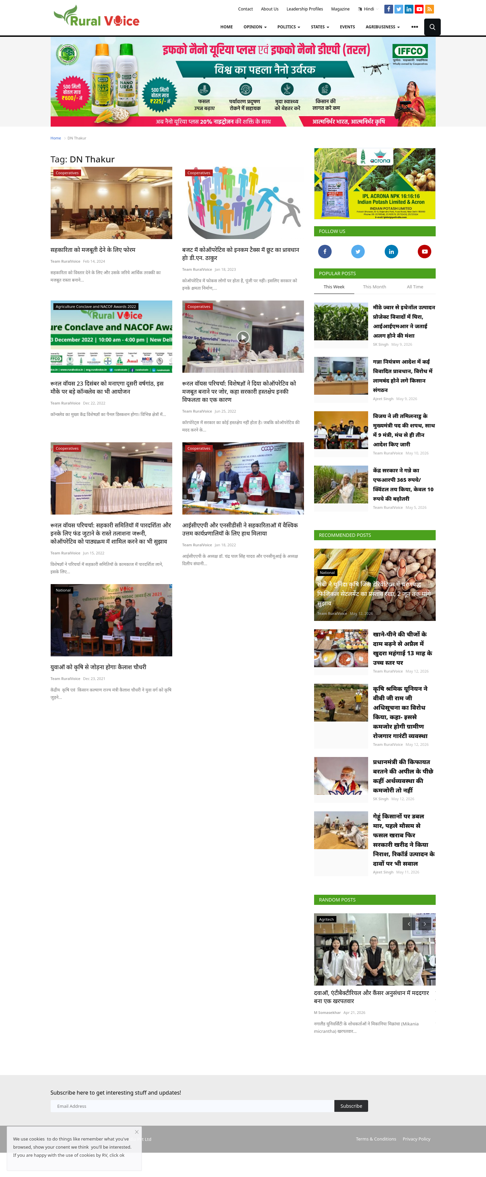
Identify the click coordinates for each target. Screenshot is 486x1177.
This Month (374, 287)
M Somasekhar (327, 1012)
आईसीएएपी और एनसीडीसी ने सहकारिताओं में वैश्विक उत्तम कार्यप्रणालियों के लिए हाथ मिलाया (240, 529)
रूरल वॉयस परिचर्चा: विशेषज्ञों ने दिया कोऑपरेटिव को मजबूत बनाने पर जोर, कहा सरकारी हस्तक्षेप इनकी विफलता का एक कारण (239, 391)
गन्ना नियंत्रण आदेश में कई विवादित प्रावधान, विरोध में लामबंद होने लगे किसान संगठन (403, 376)
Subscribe (351, 1106)
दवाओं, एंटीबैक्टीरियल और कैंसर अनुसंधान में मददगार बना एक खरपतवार (371, 997)
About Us (270, 9)
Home (226, 27)
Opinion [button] (255, 27)
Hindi (368, 9)
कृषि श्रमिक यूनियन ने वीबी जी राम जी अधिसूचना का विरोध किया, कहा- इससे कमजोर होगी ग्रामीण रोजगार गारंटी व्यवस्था (400, 712)
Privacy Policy (416, 1139)
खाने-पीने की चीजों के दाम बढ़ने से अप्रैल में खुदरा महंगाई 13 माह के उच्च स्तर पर (402, 648)
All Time (415, 287)
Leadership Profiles (305, 9)
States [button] (320, 27)
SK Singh (381, 344)
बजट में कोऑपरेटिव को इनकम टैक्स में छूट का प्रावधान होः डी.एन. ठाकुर (240, 254)
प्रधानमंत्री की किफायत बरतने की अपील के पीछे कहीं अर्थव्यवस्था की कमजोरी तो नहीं (403, 776)
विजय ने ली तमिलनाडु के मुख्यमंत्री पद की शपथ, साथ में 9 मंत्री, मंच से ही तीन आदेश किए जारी (404, 430)
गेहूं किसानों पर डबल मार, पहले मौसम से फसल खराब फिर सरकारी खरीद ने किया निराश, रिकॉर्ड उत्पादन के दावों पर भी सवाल (404, 839)
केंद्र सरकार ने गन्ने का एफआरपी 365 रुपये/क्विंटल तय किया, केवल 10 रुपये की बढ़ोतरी (403, 484)
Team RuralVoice (66, 261)
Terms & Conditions (376, 1139)
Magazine (340, 9)
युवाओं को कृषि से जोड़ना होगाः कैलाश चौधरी (99, 667)
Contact (245, 9)
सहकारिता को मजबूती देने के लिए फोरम (93, 250)
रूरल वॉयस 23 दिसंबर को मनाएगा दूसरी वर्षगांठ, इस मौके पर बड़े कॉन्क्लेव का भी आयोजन (107, 387)
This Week (334, 287)
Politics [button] (289, 27)
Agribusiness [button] (383, 27)
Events (347, 27)
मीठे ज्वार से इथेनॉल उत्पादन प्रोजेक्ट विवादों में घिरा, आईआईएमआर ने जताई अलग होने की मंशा (404, 321)
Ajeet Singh (383, 398)
